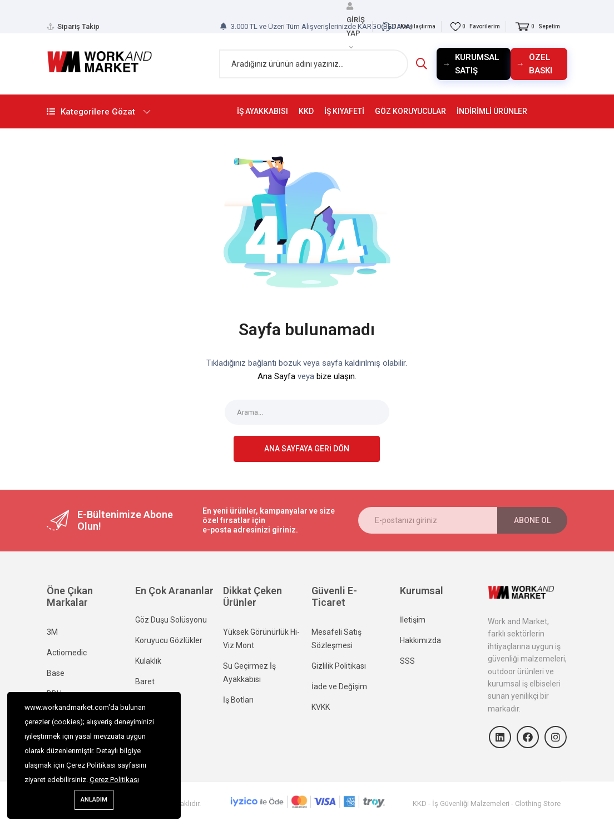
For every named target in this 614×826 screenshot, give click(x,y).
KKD (306, 111)
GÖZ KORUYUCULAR (410, 111)
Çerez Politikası (114, 779)
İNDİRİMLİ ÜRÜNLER (492, 111)
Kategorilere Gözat (122, 112)
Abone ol (532, 520)
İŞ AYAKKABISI (262, 111)
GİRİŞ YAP (355, 25)
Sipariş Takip (78, 26)
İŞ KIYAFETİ (344, 111)
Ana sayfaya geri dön (306, 448)
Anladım (94, 799)
